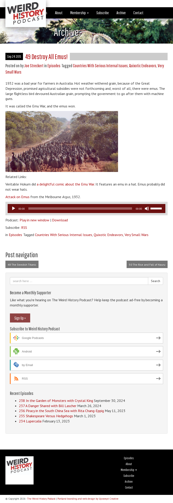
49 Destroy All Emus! (46, 56)
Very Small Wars (136, 234)
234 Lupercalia (30, 421)
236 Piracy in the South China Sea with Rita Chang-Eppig (61, 410)
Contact (138, 12)
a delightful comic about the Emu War (65, 184)
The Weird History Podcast (41, 498)
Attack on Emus (17, 197)
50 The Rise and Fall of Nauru (147, 264)
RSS (24, 227)
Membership (79, 12)
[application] (86, 208)
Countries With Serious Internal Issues (100, 65)
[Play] (13, 208)
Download (60, 220)
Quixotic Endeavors (142, 65)
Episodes (54, 65)
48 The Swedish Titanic (22, 264)
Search (155, 281)
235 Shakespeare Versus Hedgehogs (46, 416)
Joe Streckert (33, 65)
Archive (121, 12)
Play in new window (34, 220)
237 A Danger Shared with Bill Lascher (47, 405)
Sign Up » (20, 318)
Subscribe (102, 12)
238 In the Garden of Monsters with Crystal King (56, 400)
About (59, 12)
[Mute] (147, 208)
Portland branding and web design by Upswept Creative (87, 498)
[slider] (80, 208)
